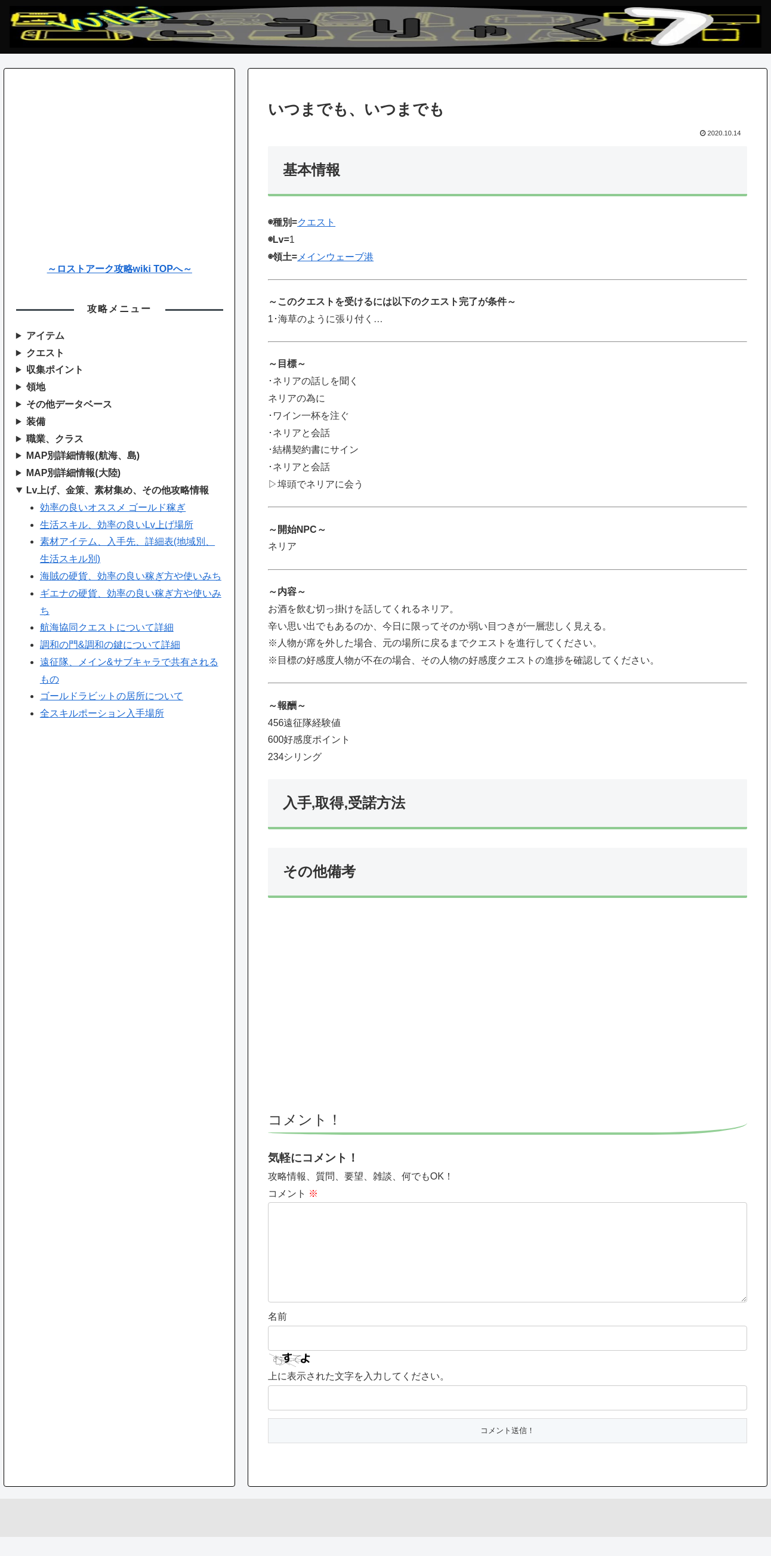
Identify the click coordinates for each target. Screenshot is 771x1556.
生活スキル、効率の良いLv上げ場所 (116, 525)
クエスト (316, 222)
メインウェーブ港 (335, 257)
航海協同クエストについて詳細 (107, 627)
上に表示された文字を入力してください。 (358, 1395)
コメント (293, 1193)
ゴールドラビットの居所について (111, 696)
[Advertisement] (507, 1010)
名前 (277, 1335)
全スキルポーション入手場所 (102, 713)
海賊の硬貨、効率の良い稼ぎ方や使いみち (130, 576)
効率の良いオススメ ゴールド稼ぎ (113, 507)
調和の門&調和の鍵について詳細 (110, 645)
